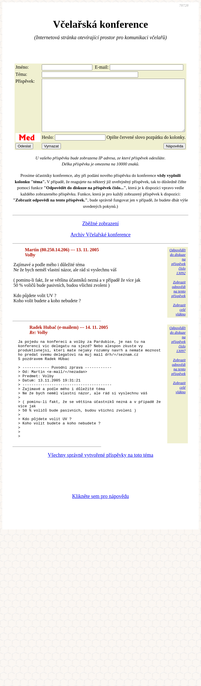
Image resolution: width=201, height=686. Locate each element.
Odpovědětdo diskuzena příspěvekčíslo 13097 (178, 349)
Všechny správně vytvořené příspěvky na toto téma (100, 485)
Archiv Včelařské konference (100, 245)
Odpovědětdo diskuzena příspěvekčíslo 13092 (178, 271)
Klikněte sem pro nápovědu (100, 526)
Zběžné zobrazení (100, 234)
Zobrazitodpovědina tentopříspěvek (178, 299)
